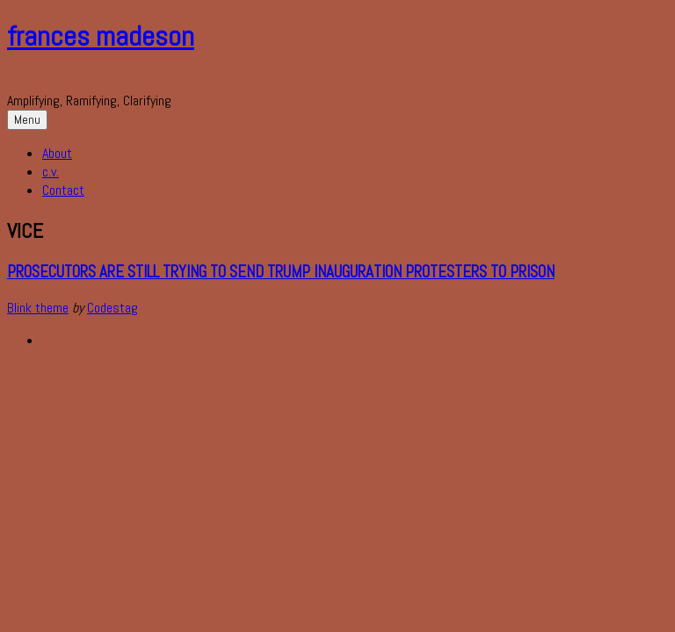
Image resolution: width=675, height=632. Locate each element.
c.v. (50, 171)
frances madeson (100, 36)
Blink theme (38, 307)
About (57, 153)
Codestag (112, 307)
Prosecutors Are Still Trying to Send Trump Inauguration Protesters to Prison (281, 272)
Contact (63, 190)
